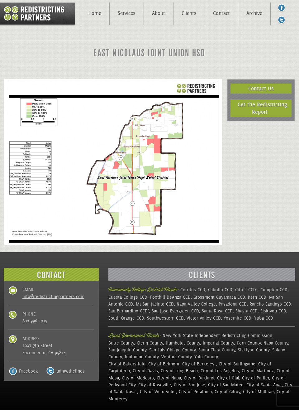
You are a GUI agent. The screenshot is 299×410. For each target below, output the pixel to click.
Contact (221, 13)
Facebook (28, 371)
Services (126, 13)
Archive (254, 13)
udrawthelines (70, 371)
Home (94, 13)
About (158, 13)
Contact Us (261, 88)
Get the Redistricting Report (262, 108)
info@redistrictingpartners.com (53, 296)
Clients (189, 13)
